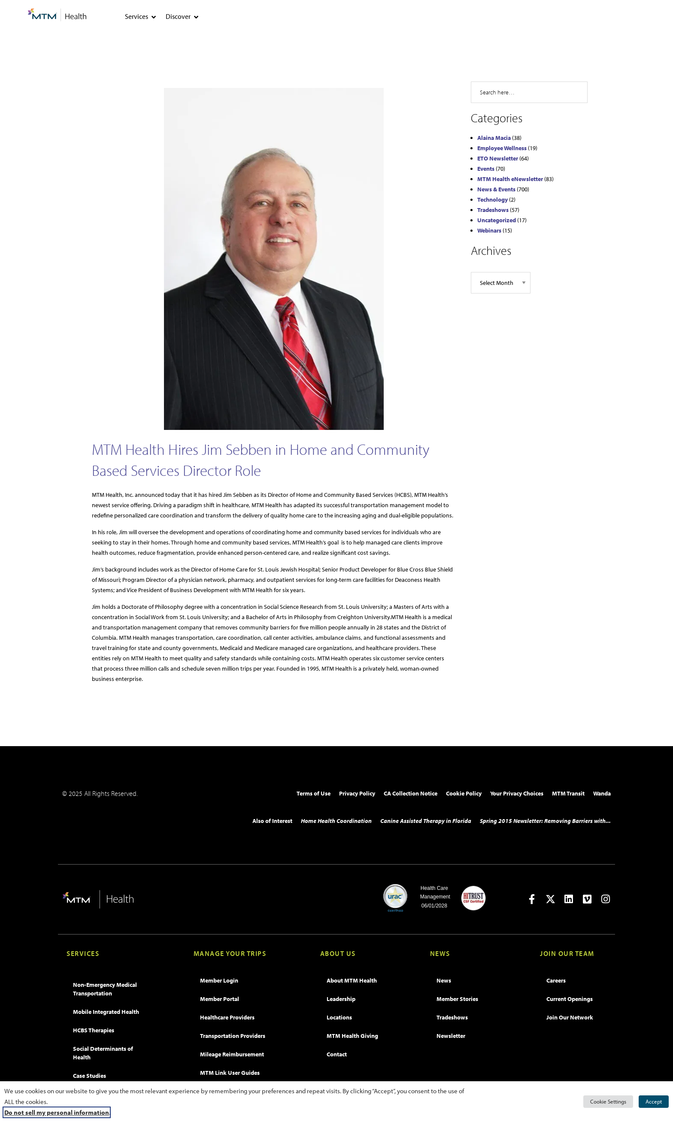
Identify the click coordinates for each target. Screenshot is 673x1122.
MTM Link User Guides (230, 1073)
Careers (556, 980)
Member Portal (219, 999)
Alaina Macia (494, 138)
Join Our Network (569, 1017)
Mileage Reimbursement (232, 1054)
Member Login (219, 980)
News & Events (496, 189)
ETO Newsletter (497, 158)
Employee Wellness (502, 148)
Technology (492, 199)
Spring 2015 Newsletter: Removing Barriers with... (545, 821)
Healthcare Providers (227, 1017)
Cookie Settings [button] (608, 1101)
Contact (337, 1054)
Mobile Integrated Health (106, 1012)
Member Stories (457, 999)
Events (485, 168)
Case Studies (89, 1076)
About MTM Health (352, 980)
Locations (339, 1017)
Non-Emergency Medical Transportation (105, 989)
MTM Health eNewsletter (510, 179)
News (444, 980)
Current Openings (569, 999)
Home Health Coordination (336, 821)
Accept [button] (654, 1101)
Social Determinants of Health (103, 1053)
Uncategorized (496, 220)
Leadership (341, 999)
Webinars (489, 230)
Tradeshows (493, 210)
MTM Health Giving (352, 1036)
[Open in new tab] (532, 899)
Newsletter (451, 1036)
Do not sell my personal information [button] (56, 1112)
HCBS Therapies (93, 1030)
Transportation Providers (232, 1036)
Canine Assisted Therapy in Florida (425, 821)
